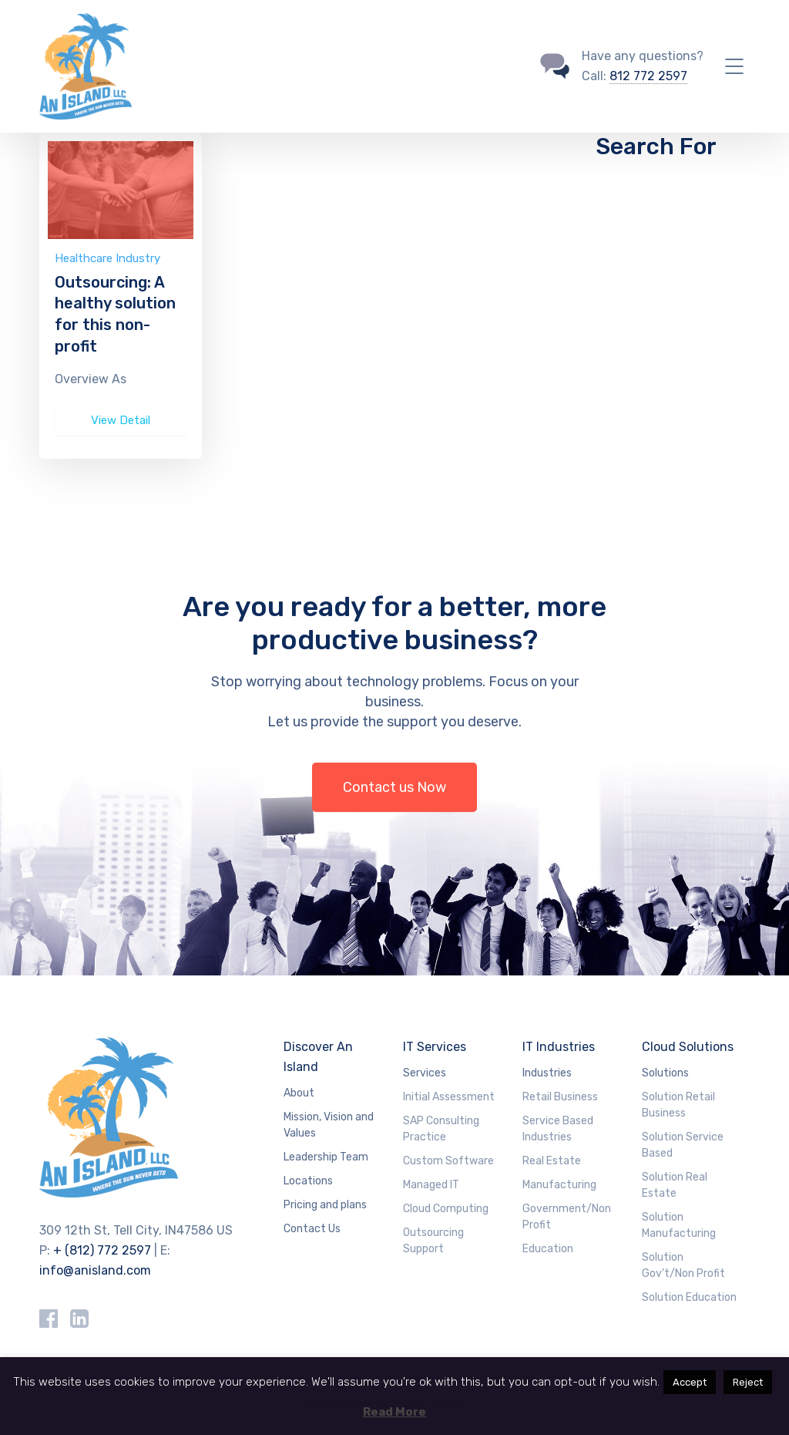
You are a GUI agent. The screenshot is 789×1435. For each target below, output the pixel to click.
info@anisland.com (95, 1270)
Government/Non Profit (566, 1216)
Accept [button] (690, 1382)
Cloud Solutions (688, 1046)
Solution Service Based (683, 1145)
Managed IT (431, 1184)
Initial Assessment (449, 1096)
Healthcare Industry (107, 258)
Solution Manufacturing (679, 1225)
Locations (308, 1180)
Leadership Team (326, 1157)
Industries (547, 1073)
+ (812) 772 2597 (102, 1250)
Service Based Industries (557, 1129)
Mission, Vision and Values (329, 1125)
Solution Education (689, 1297)
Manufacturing (559, 1184)
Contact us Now (394, 787)
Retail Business (560, 1096)
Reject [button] (748, 1382)
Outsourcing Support (433, 1240)
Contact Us (312, 1228)
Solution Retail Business (678, 1105)
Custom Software (448, 1160)
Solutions (665, 1073)
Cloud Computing (446, 1208)
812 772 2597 (648, 76)
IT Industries (558, 1046)
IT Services (434, 1046)
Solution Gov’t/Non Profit (683, 1265)
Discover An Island (318, 1056)
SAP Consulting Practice (441, 1129)
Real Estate (551, 1160)
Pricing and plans (325, 1204)
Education (547, 1248)
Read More (394, 1412)
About (299, 1093)
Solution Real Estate (674, 1185)
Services (424, 1073)
